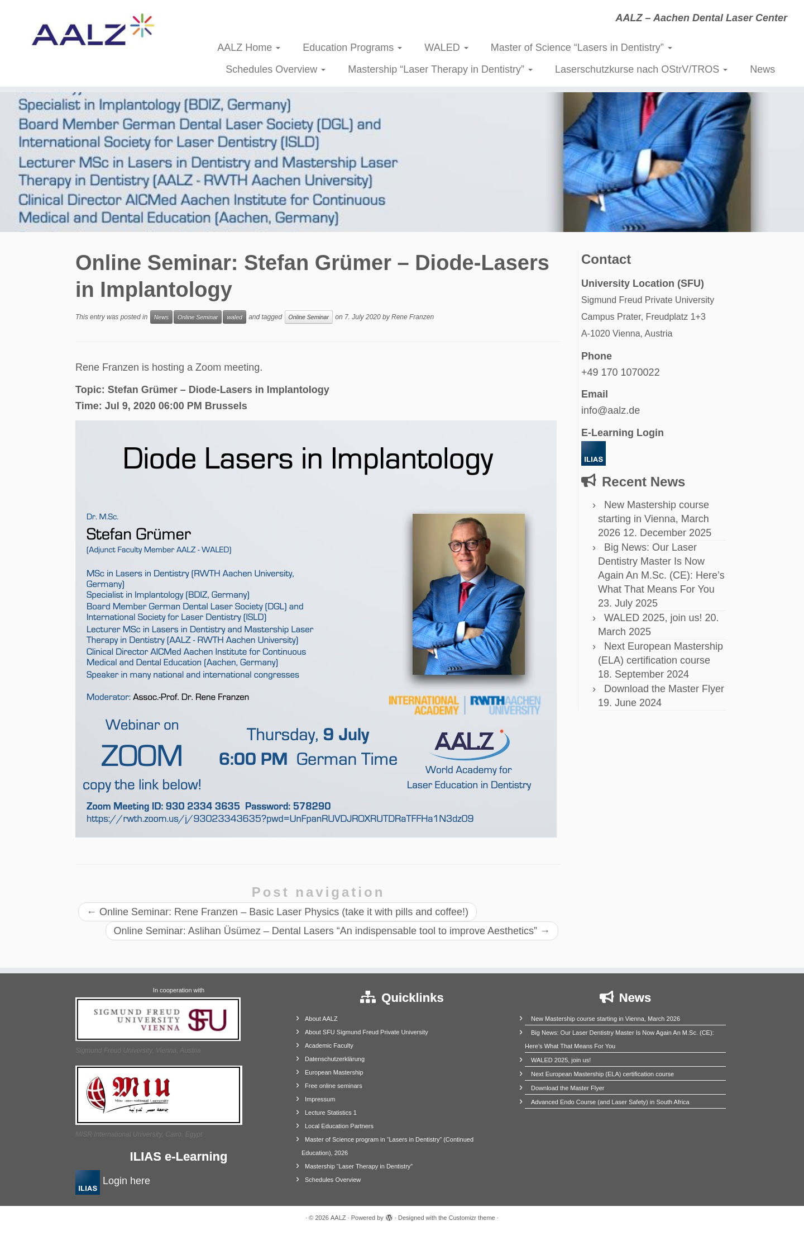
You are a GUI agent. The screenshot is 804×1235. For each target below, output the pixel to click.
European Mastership (334, 1072)
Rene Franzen (412, 317)
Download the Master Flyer (664, 688)
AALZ (338, 1217)
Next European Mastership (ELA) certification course (602, 1074)
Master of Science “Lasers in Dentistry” (581, 47)
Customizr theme (472, 1217)
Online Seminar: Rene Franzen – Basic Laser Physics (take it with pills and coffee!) (277, 911)
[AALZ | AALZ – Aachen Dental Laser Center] (92, 33)
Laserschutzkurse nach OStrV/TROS (641, 69)
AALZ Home (248, 47)
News (762, 69)
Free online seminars (333, 1085)
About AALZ (321, 1018)
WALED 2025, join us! (653, 617)
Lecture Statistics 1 (331, 1112)
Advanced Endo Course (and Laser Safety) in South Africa (610, 1102)
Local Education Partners (339, 1126)
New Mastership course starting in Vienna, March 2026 (653, 518)
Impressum (320, 1099)
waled (234, 317)
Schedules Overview (276, 69)
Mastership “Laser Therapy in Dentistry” (440, 69)
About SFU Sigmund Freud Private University (366, 1032)
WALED (446, 47)
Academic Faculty (329, 1045)
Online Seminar (198, 317)
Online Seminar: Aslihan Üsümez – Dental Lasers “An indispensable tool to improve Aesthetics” (332, 930)
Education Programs (352, 47)
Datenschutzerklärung (335, 1059)
